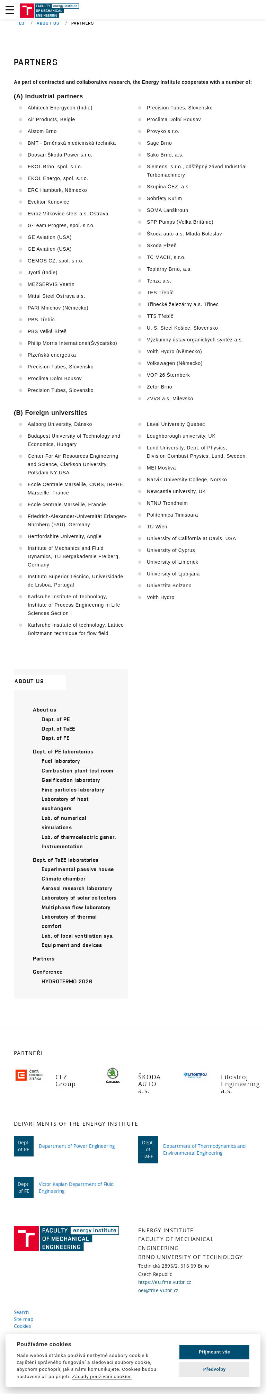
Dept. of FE (56, 737)
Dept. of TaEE (58, 728)
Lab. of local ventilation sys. (78, 935)
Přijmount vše (214, 1352)
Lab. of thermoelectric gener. (79, 836)
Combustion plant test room (78, 770)
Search (23, 1312)
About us (48, 23)
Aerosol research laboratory (77, 888)
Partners (44, 958)
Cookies (24, 1326)
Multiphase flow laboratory (76, 907)
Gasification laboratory (71, 779)
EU (22, 23)
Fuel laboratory (61, 760)
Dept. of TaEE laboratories (66, 859)
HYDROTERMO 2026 (67, 981)
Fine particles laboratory (73, 789)
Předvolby (214, 1369)
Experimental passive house (78, 869)
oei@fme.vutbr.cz (158, 1290)
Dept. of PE (56, 719)
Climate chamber (64, 878)
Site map (25, 1319)
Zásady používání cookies (102, 1376)
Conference (48, 971)
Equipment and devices (72, 944)
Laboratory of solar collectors (79, 897)
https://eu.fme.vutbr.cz (164, 1282)
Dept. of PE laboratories (63, 751)
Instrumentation (62, 846)
